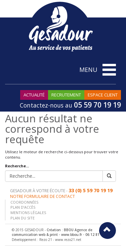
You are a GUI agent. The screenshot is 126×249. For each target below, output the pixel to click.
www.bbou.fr (71, 234)
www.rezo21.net (68, 239)
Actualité (34, 95)
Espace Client (103, 95)
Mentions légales (28, 212)
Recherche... (17, 165)
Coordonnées (24, 202)
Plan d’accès (22, 207)
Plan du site (22, 217)
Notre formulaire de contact (42, 196)
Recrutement (66, 95)
